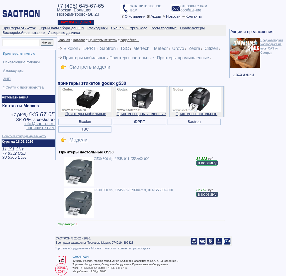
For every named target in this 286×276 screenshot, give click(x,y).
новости (110, 248)
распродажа (141, 248)
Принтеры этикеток (102, 40)
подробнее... (129, 40)
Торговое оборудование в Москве (78, 248)
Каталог (79, 40)
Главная (64, 40)
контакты (124, 248)
